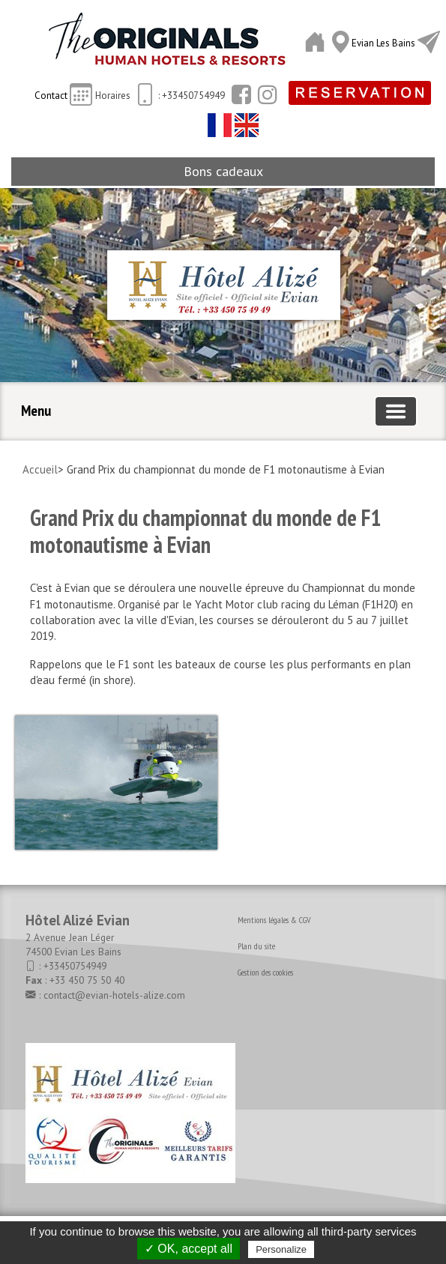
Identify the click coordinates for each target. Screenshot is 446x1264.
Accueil (40, 469)
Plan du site (256, 946)
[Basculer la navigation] (396, 411)
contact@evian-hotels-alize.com (114, 995)
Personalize (281, 1249)
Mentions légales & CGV (274, 919)
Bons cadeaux (223, 171)
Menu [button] (36, 410)
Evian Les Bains (385, 43)
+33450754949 (74, 966)
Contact (52, 95)
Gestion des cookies (265, 972)
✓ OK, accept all (188, 1248)
